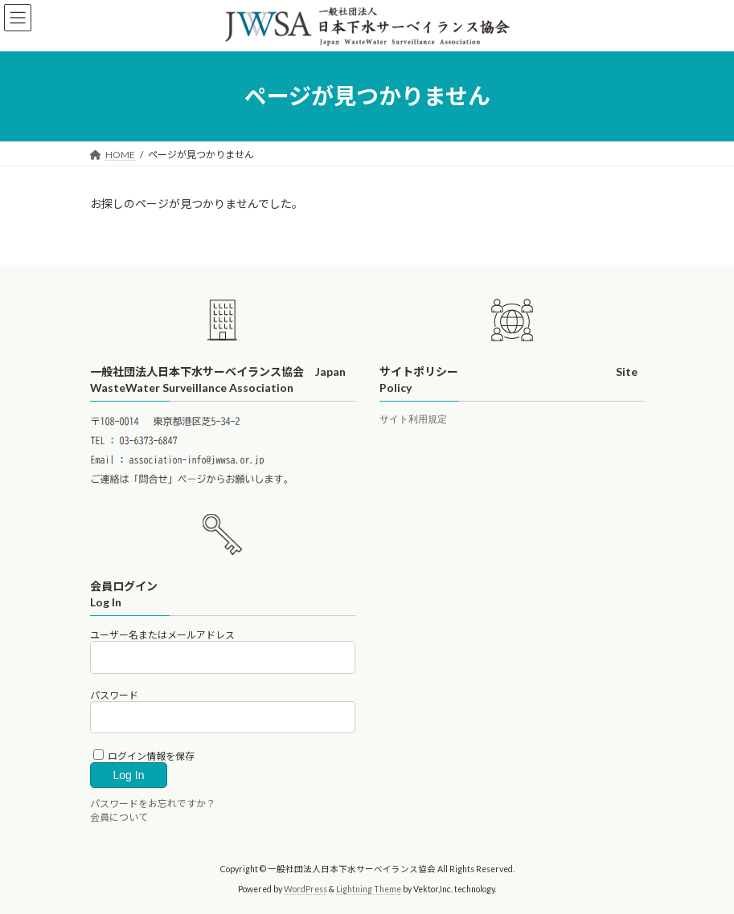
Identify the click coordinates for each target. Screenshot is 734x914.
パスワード (114, 695)
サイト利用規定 (413, 419)
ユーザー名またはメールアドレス (162, 635)
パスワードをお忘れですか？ (152, 804)
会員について (119, 817)
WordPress (305, 889)
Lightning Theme (368, 889)
